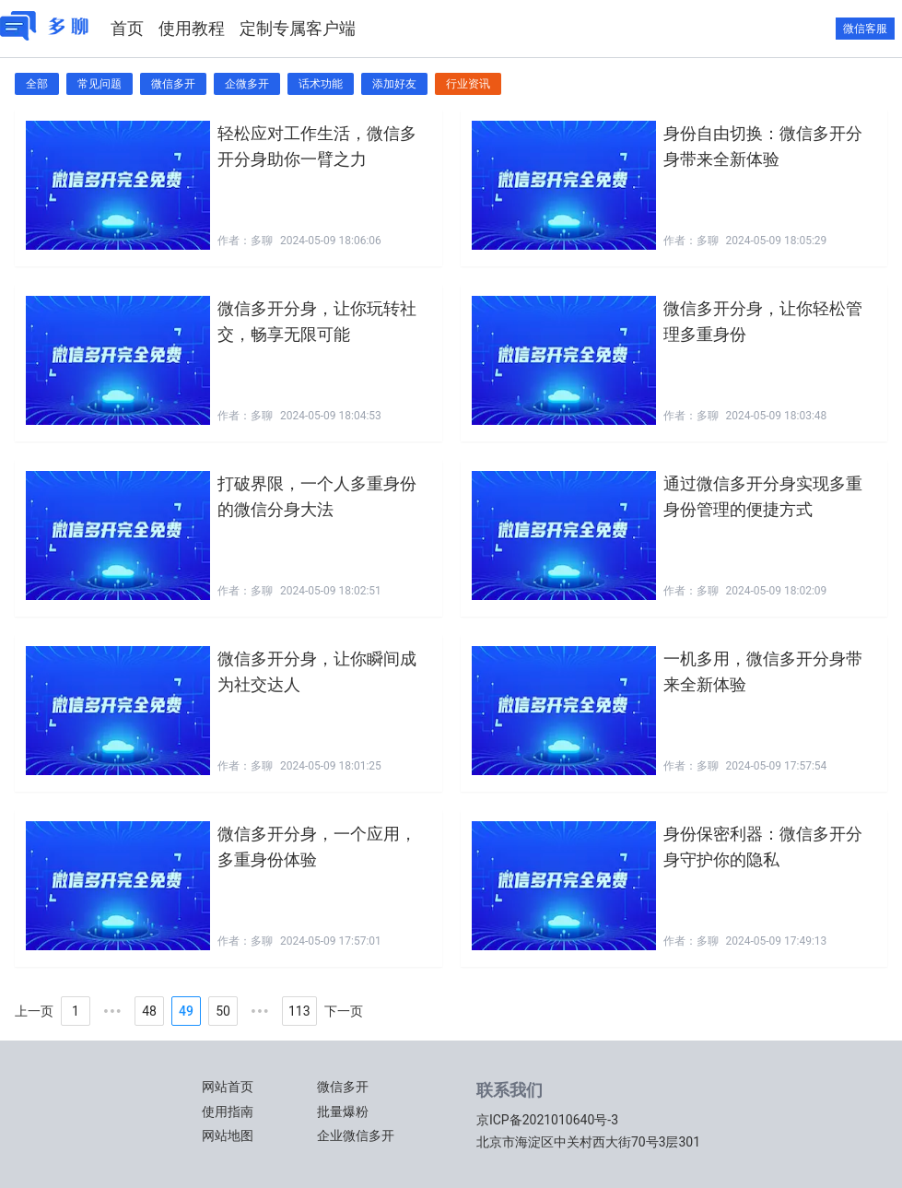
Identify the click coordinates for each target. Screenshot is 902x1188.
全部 (37, 83)
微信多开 (173, 83)
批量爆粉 (343, 1111)
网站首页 (227, 1086)
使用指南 (227, 1111)
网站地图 (227, 1135)
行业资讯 (468, 83)
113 (299, 1011)
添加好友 (394, 83)
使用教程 (191, 28)
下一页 (343, 1011)
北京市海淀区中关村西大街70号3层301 (588, 1142)
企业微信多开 (355, 1135)
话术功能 (321, 83)
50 (223, 1011)
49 (186, 1011)
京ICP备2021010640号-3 (547, 1119)
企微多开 (247, 83)
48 (149, 1011)
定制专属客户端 (298, 28)
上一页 (34, 1011)
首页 (127, 28)
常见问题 (99, 83)
